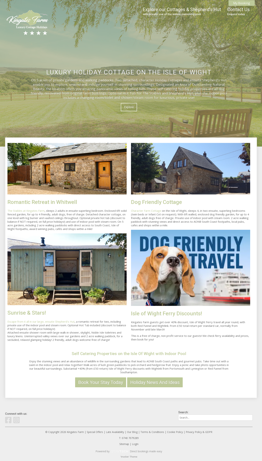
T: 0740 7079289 (129, 438)
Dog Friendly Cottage (156, 202)
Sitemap (124, 444)
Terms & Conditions (152, 432)
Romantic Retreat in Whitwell (42, 202)
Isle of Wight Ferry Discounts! (166, 313)
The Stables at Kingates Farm (26, 210)
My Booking (241, 3)
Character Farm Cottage (146, 210)
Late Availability (115, 432)
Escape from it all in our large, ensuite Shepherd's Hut (41, 321)
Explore (129, 107)
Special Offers (95, 432)
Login (135, 444)
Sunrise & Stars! (26, 313)
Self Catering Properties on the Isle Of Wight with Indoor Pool (129, 353)
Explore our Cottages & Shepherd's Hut (182, 11)
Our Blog (132, 432)
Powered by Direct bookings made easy (129, 451)
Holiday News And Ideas (155, 382)
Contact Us (238, 11)
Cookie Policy (175, 432)
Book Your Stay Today (100, 382)
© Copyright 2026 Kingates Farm (64, 432)
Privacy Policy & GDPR (199, 432)
